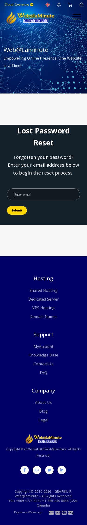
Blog (43, 411)
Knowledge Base (43, 355)
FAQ (43, 372)
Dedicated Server (43, 299)
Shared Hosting (43, 290)
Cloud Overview (19, 4)
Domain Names (44, 316)
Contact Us (43, 363)
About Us (43, 402)
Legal (43, 419)
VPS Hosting (43, 307)
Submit (17, 210)
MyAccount (44, 346)
